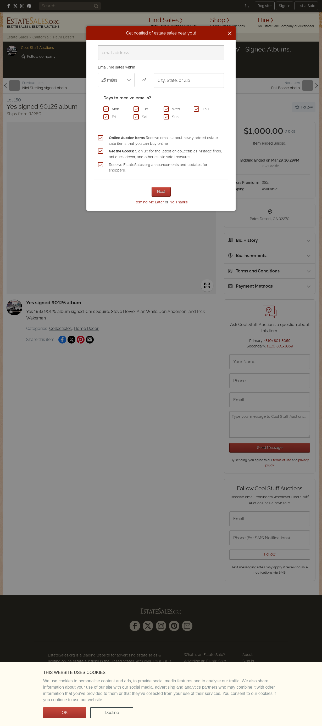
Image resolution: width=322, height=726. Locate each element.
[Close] (229, 33)
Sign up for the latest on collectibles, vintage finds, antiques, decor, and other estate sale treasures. (165, 154)
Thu (205, 109)
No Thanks (178, 202)
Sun (175, 117)
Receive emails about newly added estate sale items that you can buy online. (163, 141)
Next (161, 192)
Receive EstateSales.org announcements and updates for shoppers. (158, 168)
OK (65, 712)
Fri (114, 117)
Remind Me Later (149, 202)
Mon (115, 109)
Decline (112, 712)
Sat (145, 117)
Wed (176, 109)
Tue (145, 109)
